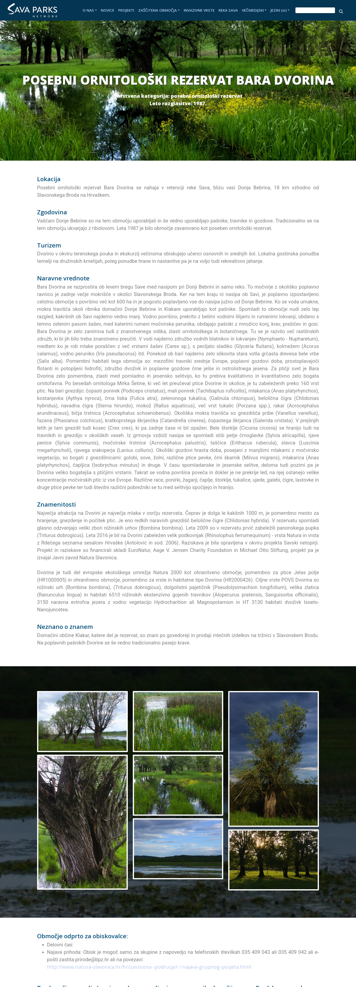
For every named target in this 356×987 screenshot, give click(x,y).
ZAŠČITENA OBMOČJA (157, 10)
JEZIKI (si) (278, 10)
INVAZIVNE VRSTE (199, 10)
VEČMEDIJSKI (253, 10)
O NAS (88, 10)
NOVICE (107, 10)
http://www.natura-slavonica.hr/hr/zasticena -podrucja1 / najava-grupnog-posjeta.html (149, 966)
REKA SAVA (228, 10)
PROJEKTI (126, 10)
